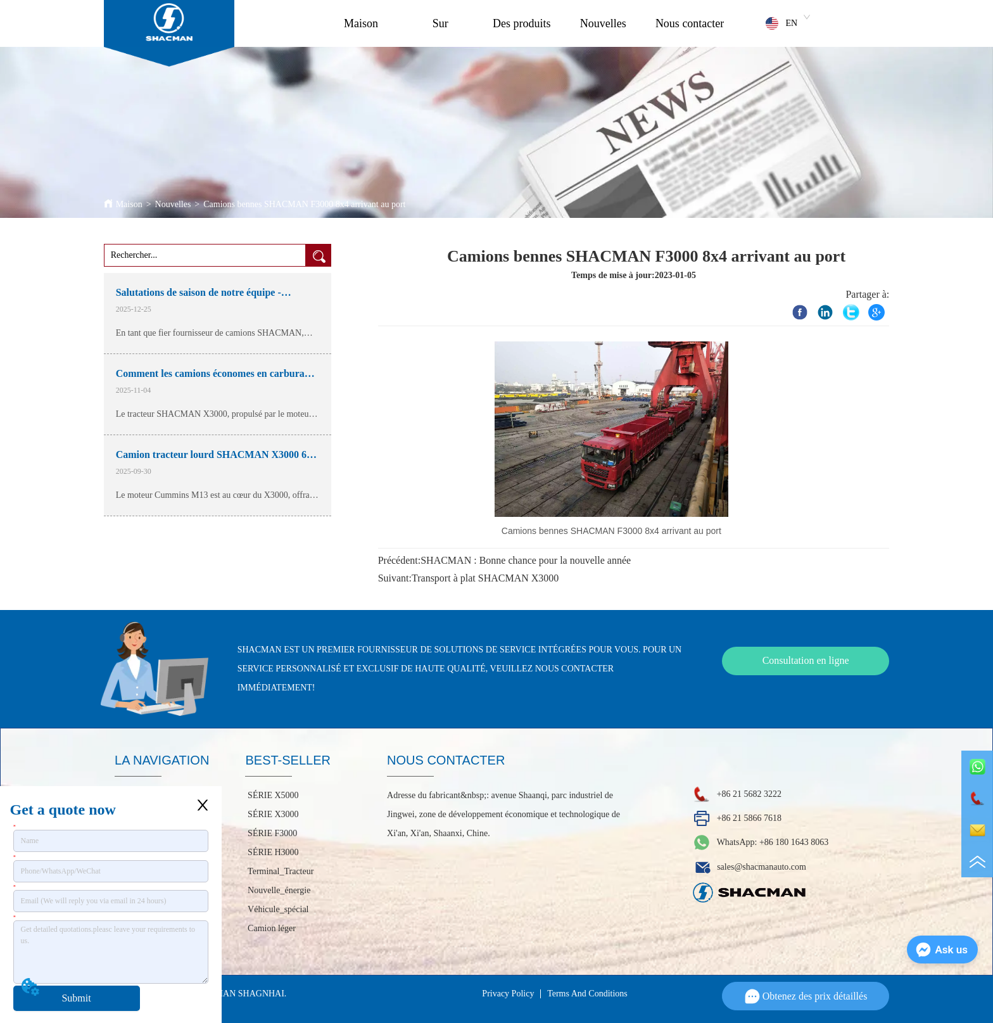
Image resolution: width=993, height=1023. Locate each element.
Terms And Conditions (587, 993)
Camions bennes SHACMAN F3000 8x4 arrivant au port (304, 204)
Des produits (522, 23)
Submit (76, 998)
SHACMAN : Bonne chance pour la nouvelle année (526, 560)
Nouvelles (603, 23)
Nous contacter (689, 23)
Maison (361, 23)
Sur (440, 23)
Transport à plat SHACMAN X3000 (485, 578)
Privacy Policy (508, 993)
